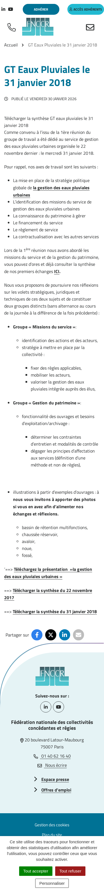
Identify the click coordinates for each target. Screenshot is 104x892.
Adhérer (41, 9)
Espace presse (55, 779)
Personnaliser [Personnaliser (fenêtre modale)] (52, 883)
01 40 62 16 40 (52, 756)
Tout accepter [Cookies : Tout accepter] (35, 871)
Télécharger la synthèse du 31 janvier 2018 (55, 611)
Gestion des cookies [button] (52, 825)
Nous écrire (52, 765)
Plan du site (52, 835)
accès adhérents (85, 9)
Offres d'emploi (56, 790)
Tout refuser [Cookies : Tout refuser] (70, 871)
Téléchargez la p (29, 569)
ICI (56, 271)
